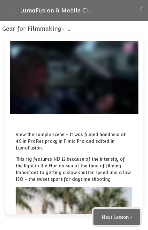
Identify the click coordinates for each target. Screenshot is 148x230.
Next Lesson (115, 217)
